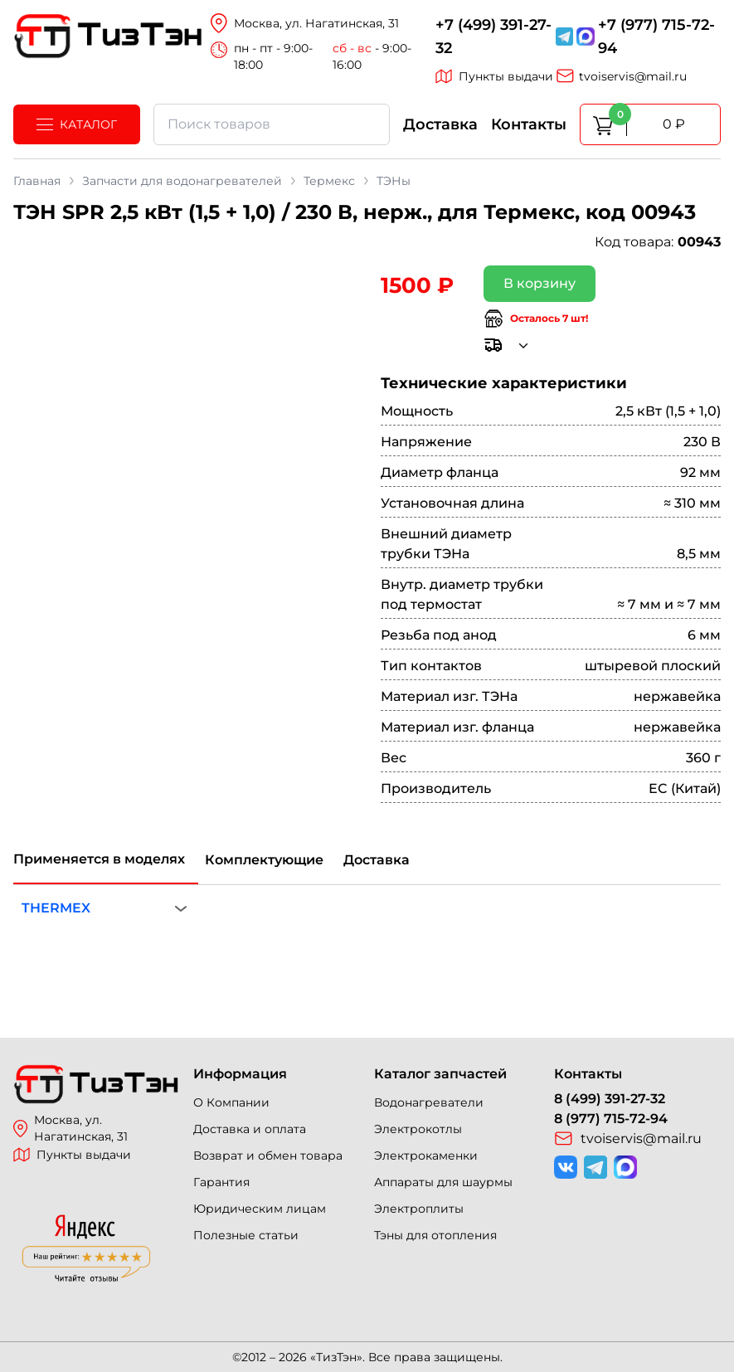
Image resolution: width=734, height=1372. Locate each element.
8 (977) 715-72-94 (611, 1118)
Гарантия (221, 1182)
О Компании (231, 1102)
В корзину (539, 283)
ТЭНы (394, 180)
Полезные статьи (246, 1235)
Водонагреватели (429, 1102)
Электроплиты (419, 1208)
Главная (37, 180)
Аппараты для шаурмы (443, 1182)
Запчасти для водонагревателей (182, 180)
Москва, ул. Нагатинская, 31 (70, 1128)
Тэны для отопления (435, 1235)
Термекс (329, 180)
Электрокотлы (418, 1128)
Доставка (440, 124)
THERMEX (56, 908)
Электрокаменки (426, 1155)
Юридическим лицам (259, 1208)
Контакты (528, 124)
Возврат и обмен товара (268, 1155)
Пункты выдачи (494, 76)
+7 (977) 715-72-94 (656, 36)
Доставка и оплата (249, 1128)
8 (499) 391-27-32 (609, 1099)
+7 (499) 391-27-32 (493, 36)
